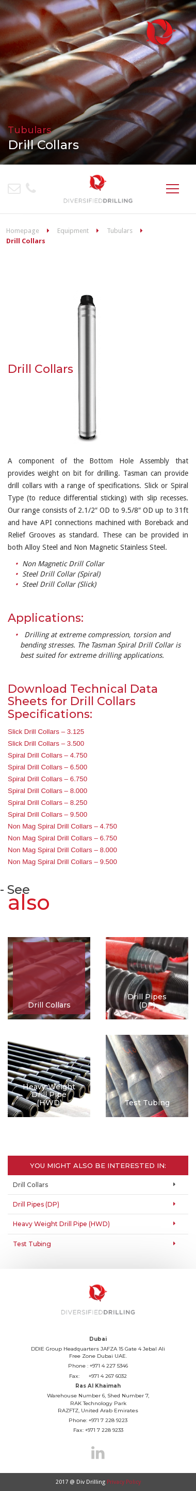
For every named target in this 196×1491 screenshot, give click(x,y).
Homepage (22, 231)
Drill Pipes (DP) (36, 1204)
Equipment (73, 231)
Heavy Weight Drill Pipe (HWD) (61, 1224)
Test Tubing (32, 1244)
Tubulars (120, 231)
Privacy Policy (124, 1482)
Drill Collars (30, 1185)
